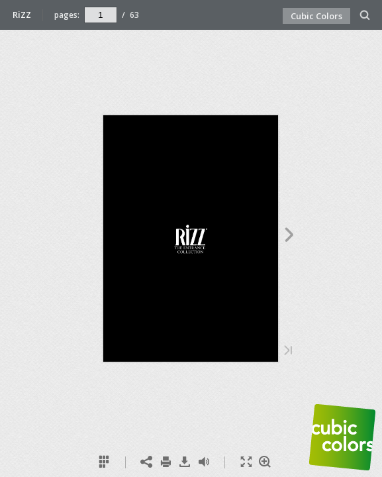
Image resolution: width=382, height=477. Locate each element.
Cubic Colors (316, 16)
